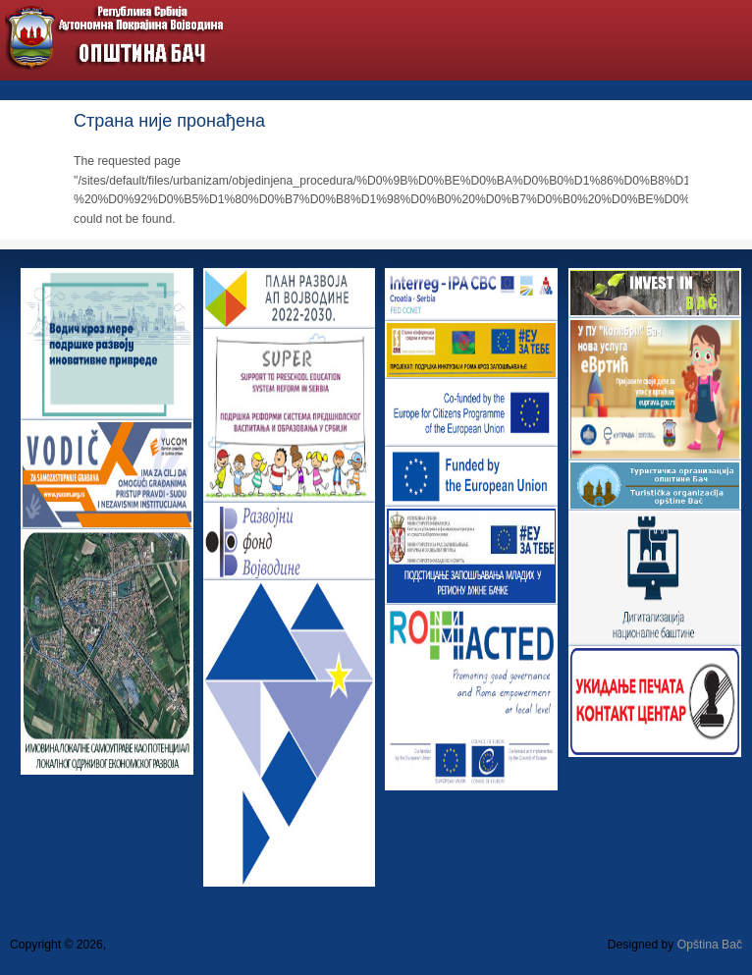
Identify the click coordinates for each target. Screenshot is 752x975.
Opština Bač (709, 944)
